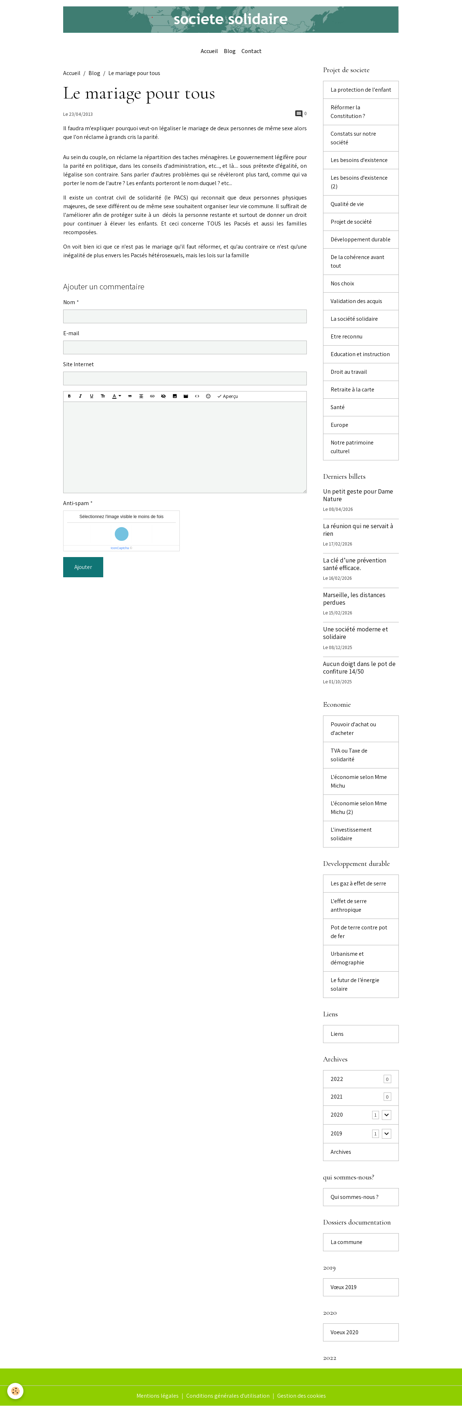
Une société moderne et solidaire (355, 633)
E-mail (71, 333)
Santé (338, 407)
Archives (341, 1152)
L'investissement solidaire (351, 834)
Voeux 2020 (344, 1332)
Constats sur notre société (353, 138)
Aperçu (227, 396)
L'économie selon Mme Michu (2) (359, 808)
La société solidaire (354, 319)
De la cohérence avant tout (357, 261)
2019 (336, 1133)
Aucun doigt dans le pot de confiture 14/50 (359, 667)
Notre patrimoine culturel (352, 447)
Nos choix (342, 283)
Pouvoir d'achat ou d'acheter (353, 728)
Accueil (209, 51)
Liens (337, 1034)
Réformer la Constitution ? (348, 112)
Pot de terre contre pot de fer (359, 932)
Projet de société (351, 221)
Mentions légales (157, 1396)
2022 (337, 1079)
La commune (346, 1242)
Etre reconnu (346, 336)
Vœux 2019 (344, 1287)
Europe (339, 425)
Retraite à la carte (352, 389)
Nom (69, 302)
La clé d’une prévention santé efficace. (354, 564)
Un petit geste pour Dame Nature (358, 495)
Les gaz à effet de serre (358, 883)
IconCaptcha (120, 548)
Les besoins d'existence (359, 160)
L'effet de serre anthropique (349, 905)
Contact (251, 51)
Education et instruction (360, 354)
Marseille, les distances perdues (354, 598)
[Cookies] (15, 1391)
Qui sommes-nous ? (355, 1197)
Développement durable (361, 239)
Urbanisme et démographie (347, 958)
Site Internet (78, 364)
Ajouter (83, 567)
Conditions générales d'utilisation (228, 1396)
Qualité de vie (347, 204)
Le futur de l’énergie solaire (355, 984)
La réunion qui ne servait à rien (358, 530)
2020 (337, 1114)
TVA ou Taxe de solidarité (349, 755)
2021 (337, 1096)
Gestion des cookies (301, 1396)
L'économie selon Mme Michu (359, 781)
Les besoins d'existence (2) (359, 182)
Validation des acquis (356, 301)
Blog (230, 51)
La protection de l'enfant (361, 89)
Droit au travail (349, 372)
